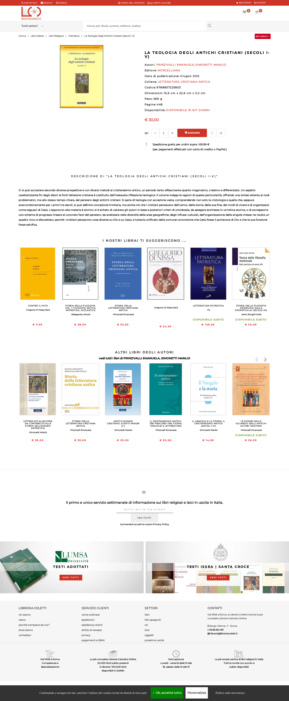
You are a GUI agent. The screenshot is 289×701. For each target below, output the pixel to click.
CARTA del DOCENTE (131, 3)
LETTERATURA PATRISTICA (208, 305)
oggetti (149, 635)
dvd (147, 630)
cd (146, 624)
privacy (85, 635)
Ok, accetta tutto (167, 693)
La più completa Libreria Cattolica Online (113, 659)
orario (63, 3)
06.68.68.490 (216, 629)
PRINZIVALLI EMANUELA (141, 358)
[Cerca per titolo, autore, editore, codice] (237, 25)
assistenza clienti (92, 624)
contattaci (25, 635)
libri (147, 614)
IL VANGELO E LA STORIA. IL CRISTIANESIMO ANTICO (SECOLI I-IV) (208, 423)
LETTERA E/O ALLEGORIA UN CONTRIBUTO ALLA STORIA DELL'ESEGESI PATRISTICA (37, 424)
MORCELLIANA (168, 70)
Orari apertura (176, 659)
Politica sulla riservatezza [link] (229, 692)
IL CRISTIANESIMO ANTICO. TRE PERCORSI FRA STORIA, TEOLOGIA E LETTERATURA (166, 423)
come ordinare (90, 614)
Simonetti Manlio (38, 432)
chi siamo (25, 614)
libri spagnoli (153, 619)
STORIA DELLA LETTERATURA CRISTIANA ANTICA (123, 308)
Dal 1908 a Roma (50, 659)
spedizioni (87, 619)
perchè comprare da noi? (34, 624)
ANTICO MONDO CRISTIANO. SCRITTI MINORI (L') (123, 423)
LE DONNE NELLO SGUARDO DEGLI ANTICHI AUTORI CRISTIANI (251, 423)
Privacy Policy (161, 524)
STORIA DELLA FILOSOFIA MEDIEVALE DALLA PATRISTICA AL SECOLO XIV (251, 308)
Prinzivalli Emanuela (123, 314)
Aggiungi (192, 132)
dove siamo (26, 630)
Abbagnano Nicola (80, 314)
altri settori (262, 36)
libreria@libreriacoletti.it (223, 633)
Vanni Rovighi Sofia (251, 314)
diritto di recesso (91, 630)
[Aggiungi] (172, 133)
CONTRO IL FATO (38, 305)
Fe (208, 310)
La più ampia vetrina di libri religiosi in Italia (239, 659)
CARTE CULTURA (159, 3)
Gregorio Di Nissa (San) (38, 310)
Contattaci (30, 3)
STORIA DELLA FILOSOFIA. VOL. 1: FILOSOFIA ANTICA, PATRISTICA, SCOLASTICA (80, 308)
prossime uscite (154, 640)
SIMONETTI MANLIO (175, 358)
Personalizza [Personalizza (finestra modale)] (196, 693)
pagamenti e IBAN (93, 640)
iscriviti (144, 517)
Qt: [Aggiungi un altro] (146, 133)
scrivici (48, 3)
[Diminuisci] (155, 133)
